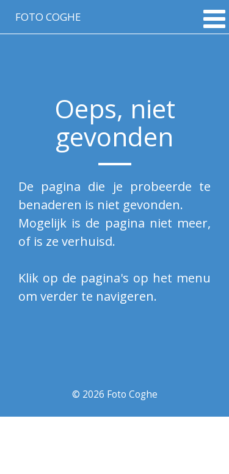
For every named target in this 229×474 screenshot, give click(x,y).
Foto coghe (48, 17)
